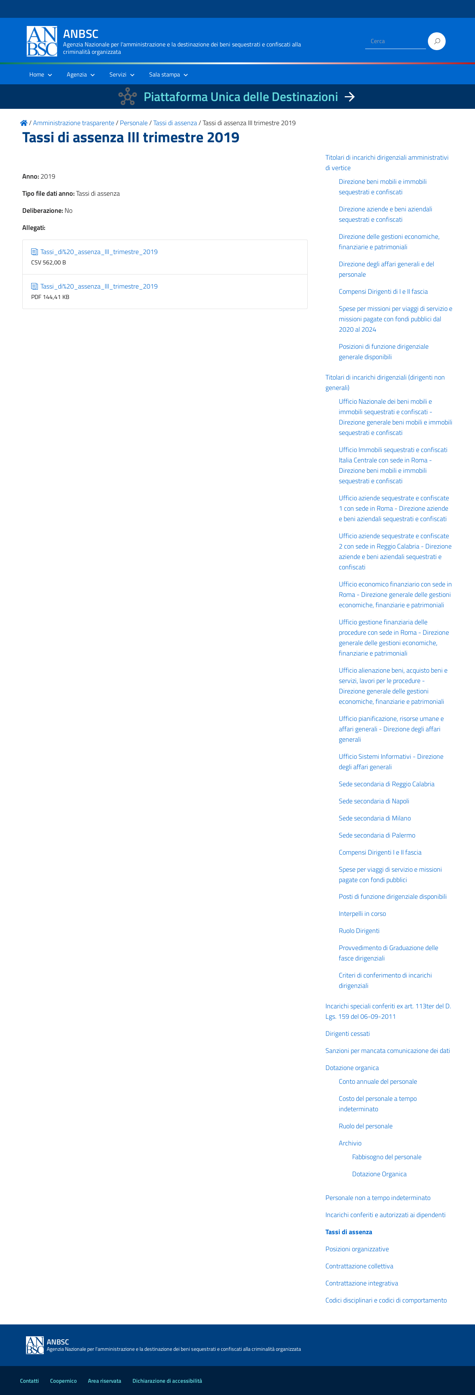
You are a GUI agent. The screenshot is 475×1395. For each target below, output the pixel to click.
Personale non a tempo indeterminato (377, 1198)
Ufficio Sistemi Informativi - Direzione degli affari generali (391, 761)
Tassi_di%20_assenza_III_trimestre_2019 (94, 252)
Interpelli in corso (362, 913)
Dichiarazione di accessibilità (167, 1380)
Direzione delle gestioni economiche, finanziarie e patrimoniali (389, 241)
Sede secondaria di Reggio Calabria (387, 784)
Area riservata (104, 1380)
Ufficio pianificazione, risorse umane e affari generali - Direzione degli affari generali (391, 728)
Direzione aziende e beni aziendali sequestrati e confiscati (385, 214)
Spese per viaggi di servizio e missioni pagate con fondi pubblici (390, 874)
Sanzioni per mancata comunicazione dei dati (387, 1051)
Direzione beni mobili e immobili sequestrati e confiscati (383, 186)
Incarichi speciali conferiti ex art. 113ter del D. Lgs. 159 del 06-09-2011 (388, 1011)
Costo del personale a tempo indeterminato (378, 1103)
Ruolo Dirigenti (359, 931)
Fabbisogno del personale (387, 1157)
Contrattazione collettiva (359, 1266)
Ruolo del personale (366, 1126)
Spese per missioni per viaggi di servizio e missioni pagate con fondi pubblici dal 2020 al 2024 (395, 318)
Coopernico (63, 1380)
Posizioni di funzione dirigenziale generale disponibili (384, 351)
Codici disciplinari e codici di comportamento (386, 1300)
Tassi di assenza (348, 1232)
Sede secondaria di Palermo (377, 835)
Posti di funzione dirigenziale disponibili (393, 896)
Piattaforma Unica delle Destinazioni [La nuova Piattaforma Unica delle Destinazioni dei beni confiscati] (241, 96)
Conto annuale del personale (378, 1081)
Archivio (350, 1143)
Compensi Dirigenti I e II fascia (380, 852)
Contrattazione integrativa (361, 1283)
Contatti (29, 1380)
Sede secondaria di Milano (375, 818)
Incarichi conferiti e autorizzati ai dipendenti (385, 1215)
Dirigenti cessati (347, 1033)
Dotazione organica (352, 1068)
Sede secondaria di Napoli (374, 801)
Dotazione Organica (379, 1174)
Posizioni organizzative (357, 1249)
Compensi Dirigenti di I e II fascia (383, 291)
